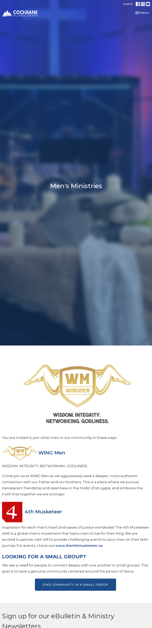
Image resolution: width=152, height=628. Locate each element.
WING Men (51, 453)
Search (128, 3)
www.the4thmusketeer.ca (78, 546)
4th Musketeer (43, 512)
